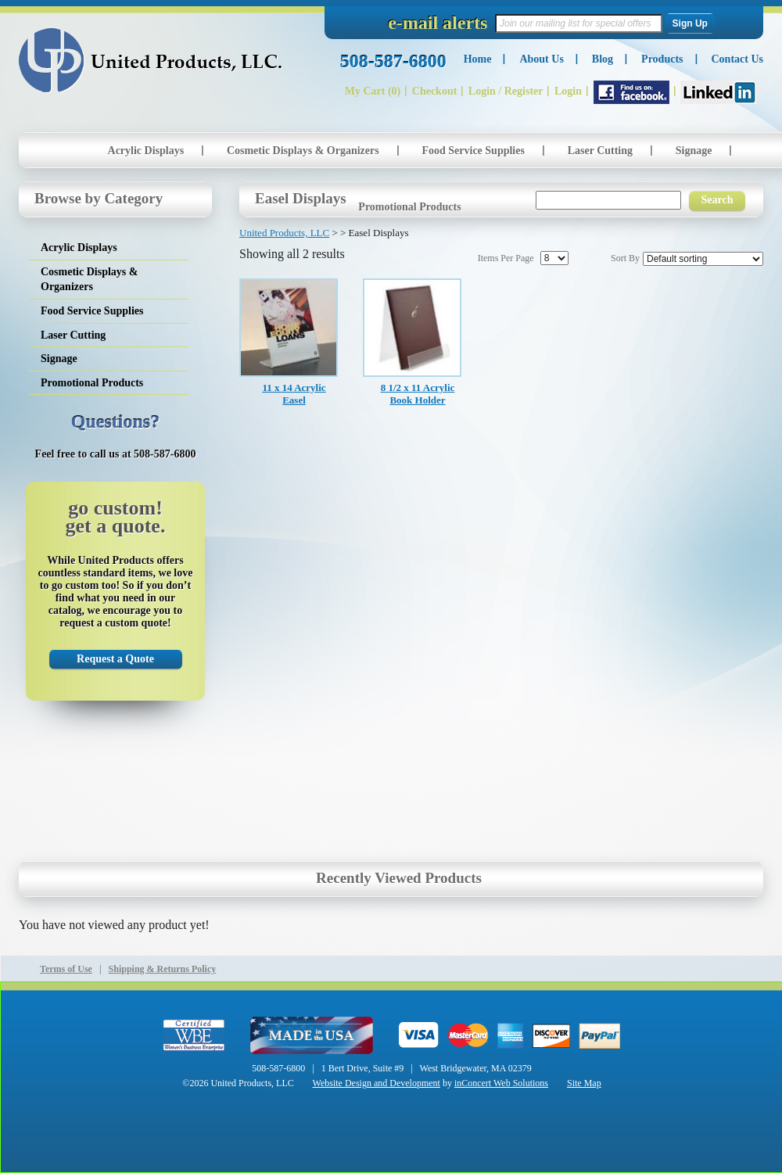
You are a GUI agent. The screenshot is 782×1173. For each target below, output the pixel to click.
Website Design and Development (376, 1083)
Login (568, 91)
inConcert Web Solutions (501, 1083)
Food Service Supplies (472, 150)
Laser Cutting (600, 150)
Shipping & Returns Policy (163, 968)
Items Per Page (506, 258)
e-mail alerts (437, 23)
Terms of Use (66, 968)
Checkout (434, 91)
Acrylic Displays (146, 150)
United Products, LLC (150, 60)
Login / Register (505, 91)
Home (478, 59)
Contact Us (738, 59)
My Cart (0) (373, 91)
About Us (541, 59)
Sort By (625, 258)
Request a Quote (115, 659)
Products (662, 59)
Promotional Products (409, 207)
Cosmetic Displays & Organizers (303, 150)
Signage (694, 150)
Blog (602, 59)
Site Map (584, 1083)
